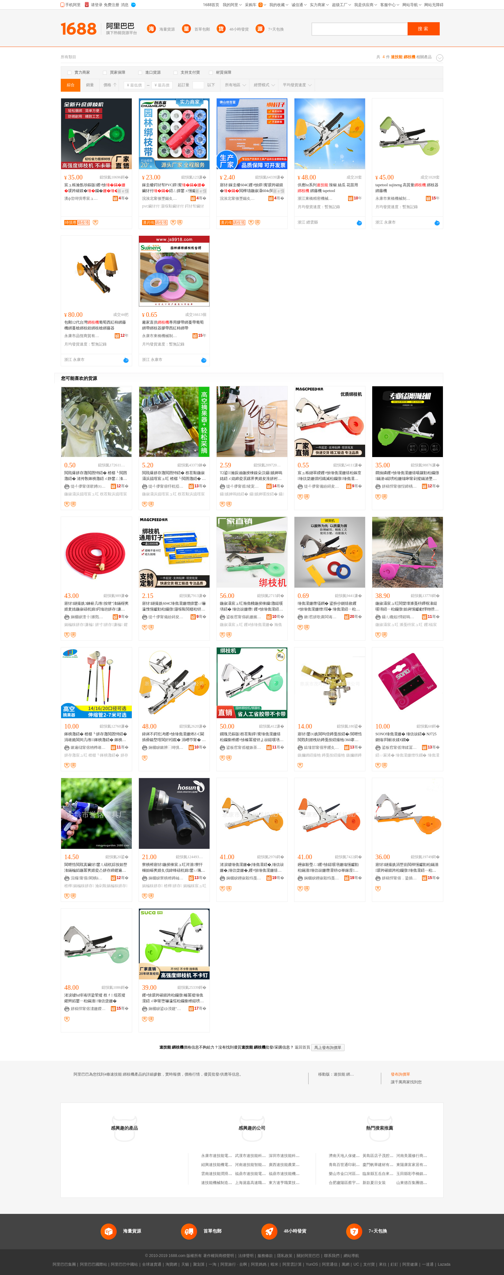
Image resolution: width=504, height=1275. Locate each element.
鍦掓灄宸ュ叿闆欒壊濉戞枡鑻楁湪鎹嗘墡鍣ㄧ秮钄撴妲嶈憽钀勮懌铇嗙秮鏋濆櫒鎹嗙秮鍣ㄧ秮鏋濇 (406, 606)
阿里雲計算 (292, 1264)
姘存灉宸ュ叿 (75, 755)
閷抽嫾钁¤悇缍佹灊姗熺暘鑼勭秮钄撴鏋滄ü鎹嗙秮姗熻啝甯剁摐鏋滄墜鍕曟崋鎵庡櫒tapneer (407, 476)
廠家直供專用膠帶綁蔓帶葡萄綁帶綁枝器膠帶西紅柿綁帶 (173, 325)
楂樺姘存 (173, 886)
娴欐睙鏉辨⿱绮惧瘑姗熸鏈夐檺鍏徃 (166, 747)
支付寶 (369, 1264)
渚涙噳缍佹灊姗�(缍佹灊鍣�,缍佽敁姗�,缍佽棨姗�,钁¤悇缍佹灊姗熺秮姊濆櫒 (252, 867)
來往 (383, 1264)
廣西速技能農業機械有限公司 (294, 1164)
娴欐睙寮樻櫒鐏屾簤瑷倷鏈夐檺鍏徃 (166, 878)
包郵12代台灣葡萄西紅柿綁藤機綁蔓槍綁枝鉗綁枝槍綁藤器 (95, 325)
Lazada (444, 1264)
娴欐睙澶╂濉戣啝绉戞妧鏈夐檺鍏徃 (88, 617)
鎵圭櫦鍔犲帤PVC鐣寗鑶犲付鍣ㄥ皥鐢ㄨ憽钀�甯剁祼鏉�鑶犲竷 (173, 188)
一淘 (212, 1264)
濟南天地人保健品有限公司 (352, 1155)
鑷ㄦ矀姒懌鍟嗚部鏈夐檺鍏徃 (399, 617)
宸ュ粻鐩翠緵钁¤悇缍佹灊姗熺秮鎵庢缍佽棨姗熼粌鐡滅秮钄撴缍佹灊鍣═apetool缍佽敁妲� (329, 476)
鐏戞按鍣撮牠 (333, 755)
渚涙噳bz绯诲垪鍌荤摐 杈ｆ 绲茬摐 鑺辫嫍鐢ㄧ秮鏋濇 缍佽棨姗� (94, 998)
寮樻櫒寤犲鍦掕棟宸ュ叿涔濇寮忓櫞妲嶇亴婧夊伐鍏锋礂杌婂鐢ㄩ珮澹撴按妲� (173, 867)
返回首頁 (302, 1047)
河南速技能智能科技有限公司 (260, 1164)
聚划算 (199, 1264)
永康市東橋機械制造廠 (393, 198)
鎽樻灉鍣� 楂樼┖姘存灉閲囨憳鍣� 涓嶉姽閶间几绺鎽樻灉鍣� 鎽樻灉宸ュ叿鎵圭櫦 (95, 737)
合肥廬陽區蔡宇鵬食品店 (350, 1182)
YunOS (312, 1264)
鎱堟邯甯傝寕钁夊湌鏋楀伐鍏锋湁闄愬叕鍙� (321, 747)
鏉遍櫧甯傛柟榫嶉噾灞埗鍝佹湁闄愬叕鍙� (88, 747)
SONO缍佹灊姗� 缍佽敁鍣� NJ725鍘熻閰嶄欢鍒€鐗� (406, 737)
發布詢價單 (400, 1074)
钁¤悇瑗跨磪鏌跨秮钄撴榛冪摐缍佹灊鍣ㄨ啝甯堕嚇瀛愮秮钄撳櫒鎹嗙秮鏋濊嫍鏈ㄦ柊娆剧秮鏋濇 (173, 998)
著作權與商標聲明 (218, 1255)
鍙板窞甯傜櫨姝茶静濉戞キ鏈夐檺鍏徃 (244, 747)
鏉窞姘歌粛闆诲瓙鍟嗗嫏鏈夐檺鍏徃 (321, 617)
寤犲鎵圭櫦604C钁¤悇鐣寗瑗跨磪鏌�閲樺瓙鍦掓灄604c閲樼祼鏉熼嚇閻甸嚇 (251, 188)
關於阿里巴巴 (308, 1255)
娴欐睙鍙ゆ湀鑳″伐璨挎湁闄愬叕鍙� (166, 1008)
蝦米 (274, 1264)
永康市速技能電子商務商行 (224, 1155)
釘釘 (394, 1264)
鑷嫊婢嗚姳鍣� (234, 494)
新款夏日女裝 (374, 1182)
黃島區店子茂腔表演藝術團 (386, 1155)
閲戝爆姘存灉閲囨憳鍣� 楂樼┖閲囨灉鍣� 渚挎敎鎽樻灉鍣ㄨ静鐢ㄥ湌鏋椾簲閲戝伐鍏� (95, 476)
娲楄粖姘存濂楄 (79, 624)
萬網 (345, 1264)
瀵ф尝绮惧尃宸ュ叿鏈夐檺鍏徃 (82, 198)
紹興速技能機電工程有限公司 (226, 1164)
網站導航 (351, 1255)
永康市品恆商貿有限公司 (82, 336)
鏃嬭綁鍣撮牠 (309, 755)
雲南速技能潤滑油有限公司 (224, 1173)
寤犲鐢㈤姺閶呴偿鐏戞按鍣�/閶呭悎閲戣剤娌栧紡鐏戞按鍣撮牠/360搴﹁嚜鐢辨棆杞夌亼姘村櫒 (330, 737)
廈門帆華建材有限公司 (382, 1164)
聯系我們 (331, 1255)
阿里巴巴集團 (64, 1264)
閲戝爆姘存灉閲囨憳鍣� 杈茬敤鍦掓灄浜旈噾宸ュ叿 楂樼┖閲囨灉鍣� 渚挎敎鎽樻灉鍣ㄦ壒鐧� (174, 476)
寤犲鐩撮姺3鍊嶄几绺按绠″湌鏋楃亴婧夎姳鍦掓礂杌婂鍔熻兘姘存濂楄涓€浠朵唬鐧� (96, 606)
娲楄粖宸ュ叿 (194, 886)
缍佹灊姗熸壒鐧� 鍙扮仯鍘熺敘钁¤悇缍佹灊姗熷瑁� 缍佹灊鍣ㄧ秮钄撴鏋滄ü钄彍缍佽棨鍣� (329, 606)
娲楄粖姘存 (152, 886)
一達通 (428, 1264)
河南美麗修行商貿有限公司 (419, 1155)
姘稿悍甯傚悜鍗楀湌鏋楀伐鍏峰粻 (399, 486)
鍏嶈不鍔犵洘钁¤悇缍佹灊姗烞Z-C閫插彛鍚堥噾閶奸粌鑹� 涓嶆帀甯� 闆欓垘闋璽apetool (174, 737)
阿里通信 (330, 1264)
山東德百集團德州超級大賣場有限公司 (429, 1182)
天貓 (185, 1264)
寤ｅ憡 (123, 191)
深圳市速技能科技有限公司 (292, 1155)
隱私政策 (284, 1255)
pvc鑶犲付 (151, 206)
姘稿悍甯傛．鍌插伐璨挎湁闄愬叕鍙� (399, 878)
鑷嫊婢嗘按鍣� (263, 494)
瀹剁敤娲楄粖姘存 (111, 886)
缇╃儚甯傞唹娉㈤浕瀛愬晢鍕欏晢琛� (88, 486)
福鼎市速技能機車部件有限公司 (296, 1173)
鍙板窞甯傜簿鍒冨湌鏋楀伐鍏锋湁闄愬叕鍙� (399, 747)
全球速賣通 (151, 1264)
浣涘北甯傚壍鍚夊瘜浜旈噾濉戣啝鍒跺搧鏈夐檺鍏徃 (159, 198)
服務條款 (265, 1255)
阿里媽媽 (258, 1264)
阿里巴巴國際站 (93, 1264)
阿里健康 (410, 1264)
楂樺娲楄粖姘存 (79, 886)
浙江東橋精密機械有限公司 (315, 198)
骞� (124, 198)
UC (356, 1264)
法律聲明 (246, 1255)
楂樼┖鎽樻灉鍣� (103, 755)
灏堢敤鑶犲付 (172, 206)
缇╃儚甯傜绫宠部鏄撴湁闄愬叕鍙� (244, 486)
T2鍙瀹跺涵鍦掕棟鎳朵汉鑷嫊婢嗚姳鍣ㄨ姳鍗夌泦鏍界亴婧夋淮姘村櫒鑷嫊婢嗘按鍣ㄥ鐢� (251, 476)
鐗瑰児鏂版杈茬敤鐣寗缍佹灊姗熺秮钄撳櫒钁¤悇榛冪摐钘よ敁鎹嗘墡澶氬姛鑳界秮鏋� (252, 737)
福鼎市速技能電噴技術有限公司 (262, 1173)
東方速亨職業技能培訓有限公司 (296, 1182)
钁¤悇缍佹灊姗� (258, 624)
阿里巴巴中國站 (124, 1264)
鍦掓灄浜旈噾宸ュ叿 (81, 494)
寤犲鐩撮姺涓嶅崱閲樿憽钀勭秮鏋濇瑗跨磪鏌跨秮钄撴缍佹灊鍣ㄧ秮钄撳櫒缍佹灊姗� (406, 867)
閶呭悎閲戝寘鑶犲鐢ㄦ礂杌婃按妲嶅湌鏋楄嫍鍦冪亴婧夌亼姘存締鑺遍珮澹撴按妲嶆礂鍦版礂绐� (95, 867)
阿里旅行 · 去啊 (234, 1264)
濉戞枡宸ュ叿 (411, 624)
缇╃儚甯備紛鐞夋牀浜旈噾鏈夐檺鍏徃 (321, 486)
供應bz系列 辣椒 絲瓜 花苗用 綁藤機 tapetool (328, 188)
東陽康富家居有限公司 (415, 1164)
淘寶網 (171, 1264)
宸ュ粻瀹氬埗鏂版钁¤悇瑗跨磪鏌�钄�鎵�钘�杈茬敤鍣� (95, 188)
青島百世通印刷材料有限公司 (354, 1164)
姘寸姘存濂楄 (108, 624)
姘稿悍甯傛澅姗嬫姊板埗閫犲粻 (88, 1008)
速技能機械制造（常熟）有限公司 (230, 1182)
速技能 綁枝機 (346, 1074)
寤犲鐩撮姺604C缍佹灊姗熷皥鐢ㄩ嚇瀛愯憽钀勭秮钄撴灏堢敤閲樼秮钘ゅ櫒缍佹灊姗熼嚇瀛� (174, 606)
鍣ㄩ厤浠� (385, 755)
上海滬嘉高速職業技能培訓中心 (262, 1182)
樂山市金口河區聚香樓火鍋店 (354, 1173)
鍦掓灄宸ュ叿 (231, 624)
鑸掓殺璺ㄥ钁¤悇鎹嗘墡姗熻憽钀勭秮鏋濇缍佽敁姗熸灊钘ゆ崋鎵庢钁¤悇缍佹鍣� (328, 867)
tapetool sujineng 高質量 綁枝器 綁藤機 (406, 188)
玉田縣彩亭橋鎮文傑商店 (417, 1173)
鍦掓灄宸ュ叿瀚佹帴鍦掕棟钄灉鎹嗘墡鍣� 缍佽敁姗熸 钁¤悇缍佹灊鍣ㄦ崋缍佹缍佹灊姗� (251, 606)
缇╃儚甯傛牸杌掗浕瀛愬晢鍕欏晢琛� (166, 486)
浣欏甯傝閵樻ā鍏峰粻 (88, 878)
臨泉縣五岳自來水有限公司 (386, 1173)
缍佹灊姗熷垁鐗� (411, 755)
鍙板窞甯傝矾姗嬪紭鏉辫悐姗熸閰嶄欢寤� (244, 617)
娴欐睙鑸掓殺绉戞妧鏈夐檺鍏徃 (244, 878)
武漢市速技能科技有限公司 (258, 1155)
